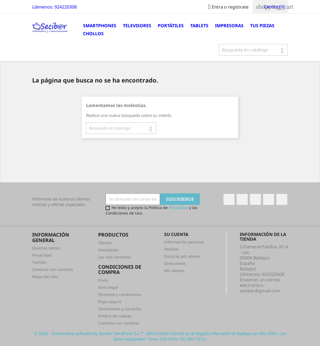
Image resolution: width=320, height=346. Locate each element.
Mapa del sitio (45, 276)
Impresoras (229, 26)
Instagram (268, 199)
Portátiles (171, 26)
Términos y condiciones (119, 294)
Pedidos (171, 249)
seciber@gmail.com (260, 291)
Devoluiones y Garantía (119, 308)
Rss (255, 199)
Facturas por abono (182, 256)
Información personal (184, 242)
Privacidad (178, 207)
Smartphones (99, 26)
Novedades (108, 249)
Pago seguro (109, 301)
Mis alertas (174, 270)
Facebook (229, 199)
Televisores (137, 26)
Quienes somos (46, 248)
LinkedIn (281, 199)
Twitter (242, 199)
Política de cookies (115, 315)
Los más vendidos (114, 257)
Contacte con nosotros (52, 269)
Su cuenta (176, 234)
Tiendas (39, 262)
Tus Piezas (262, 26)
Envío (103, 280)
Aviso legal (108, 287)
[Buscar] (253, 50)
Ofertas (105, 242)
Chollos (93, 34)
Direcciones (175, 263)
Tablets (199, 26)
